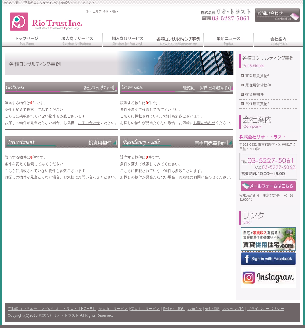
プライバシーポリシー (265, 309)
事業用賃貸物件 (258, 76)
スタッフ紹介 (233, 309)
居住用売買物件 (258, 104)
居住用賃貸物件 (258, 85)
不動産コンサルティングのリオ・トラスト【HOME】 (52, 309)
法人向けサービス (113, 309)
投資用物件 (254, 94)
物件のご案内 (174, 309)
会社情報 (212, 309)
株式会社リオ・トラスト (262, 136)
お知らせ (195, 309)
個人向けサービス (145, 309)
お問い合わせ (89, 123)
